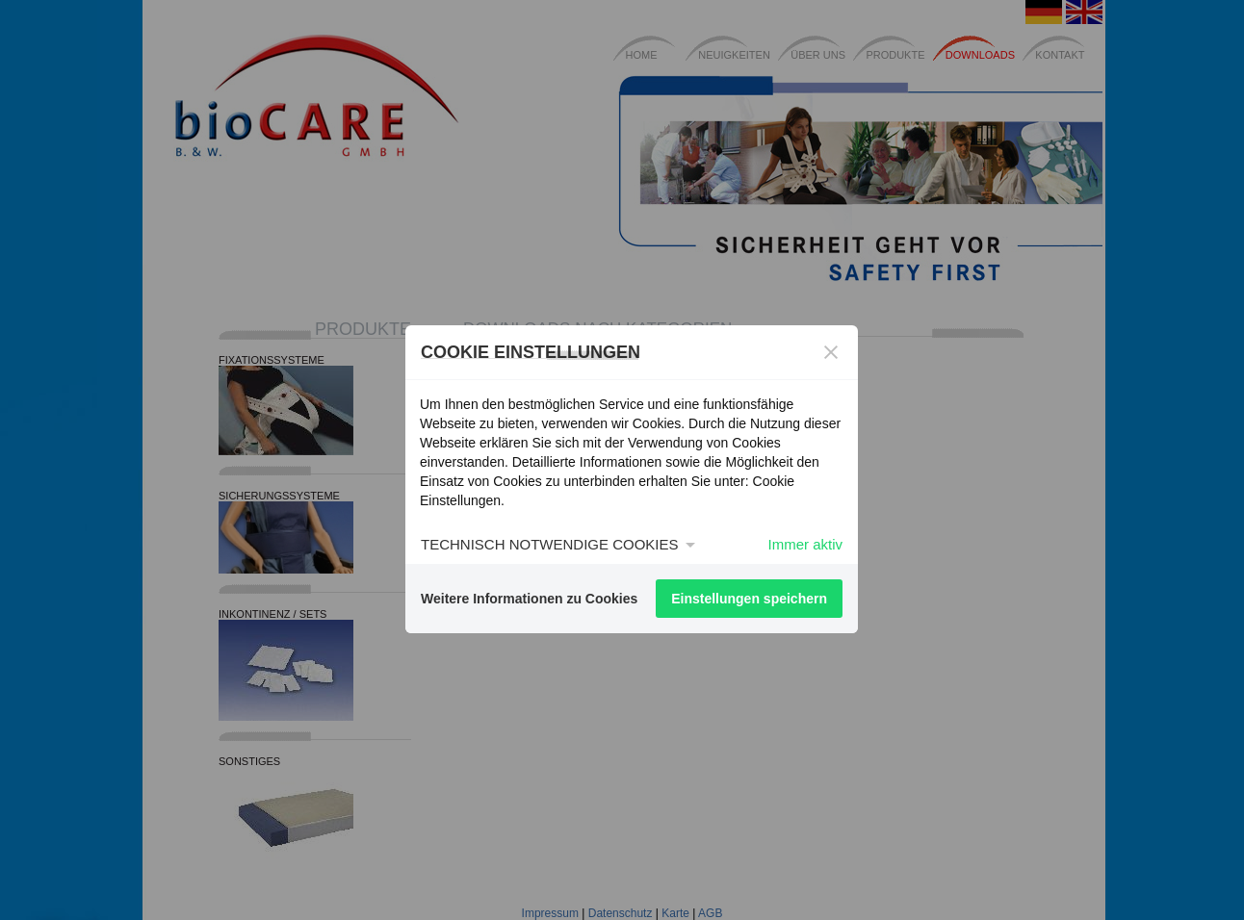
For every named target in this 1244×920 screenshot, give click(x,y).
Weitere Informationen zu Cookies (529, 598)
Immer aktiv (804, 544)
